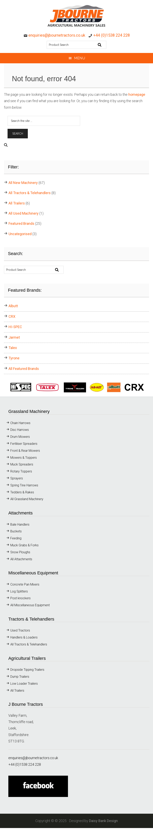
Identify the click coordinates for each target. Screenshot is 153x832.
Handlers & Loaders (24, 637)
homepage (136, 94)
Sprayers (16, 478)
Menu (79, 58)
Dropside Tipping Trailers (27, 670)
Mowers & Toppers (23, 458)
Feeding (15, 538)
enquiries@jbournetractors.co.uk (56, 35)
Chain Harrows (20, 423)
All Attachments (21, 559)
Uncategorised (20, 234)
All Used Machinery (24, 213)
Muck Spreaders (21, 464)
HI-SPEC (15, 327)
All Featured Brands (24, 369)
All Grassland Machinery (26, 499)
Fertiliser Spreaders (23, 444)
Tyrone (14, 358)
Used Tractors (20, 630)
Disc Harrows (19, 430)
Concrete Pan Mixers (24, 584)
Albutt (13, 306)
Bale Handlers (19, 524)
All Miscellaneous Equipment (30, 605)
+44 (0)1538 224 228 (111, 35)
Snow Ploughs (20, 552)
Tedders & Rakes (22, 492)
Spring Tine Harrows (24, 485)
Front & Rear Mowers (25, 451)
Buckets (16, 531)
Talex (13, 348)
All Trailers (17, 203)
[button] (76, 387)
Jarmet (14, 337)
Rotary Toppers (21, 471)
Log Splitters (19, 591)
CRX (12, 316)
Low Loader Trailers (24, 683)
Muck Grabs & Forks (24, 545)
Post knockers (20, 598)
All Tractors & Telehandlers (30, 193)
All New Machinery (23, 183)
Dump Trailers (19, 677)
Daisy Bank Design (103, 821)
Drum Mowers (20, 437)
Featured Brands (21, 223)
